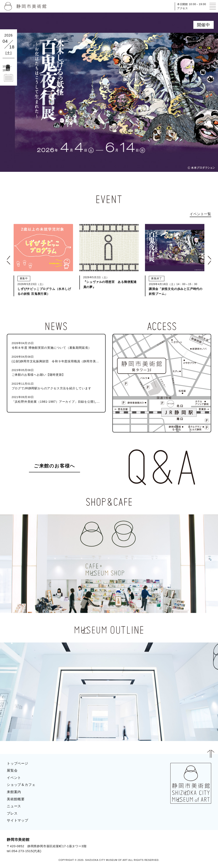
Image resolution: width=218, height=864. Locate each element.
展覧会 (12, 770)
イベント (14, 777)
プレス (12, 813)
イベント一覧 (200, 214)
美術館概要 (16, 799)
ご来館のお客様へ (54, 466)
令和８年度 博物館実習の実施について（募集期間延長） (56, 345)
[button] (8, 260)
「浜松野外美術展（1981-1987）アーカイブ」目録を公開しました (56, 399)
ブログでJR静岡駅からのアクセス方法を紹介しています (56, 386)
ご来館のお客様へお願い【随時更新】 (56, 372)
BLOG (202, 841)
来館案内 (14, 792)
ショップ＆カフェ (21, 784)
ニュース (14, 806)
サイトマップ (17, 820)
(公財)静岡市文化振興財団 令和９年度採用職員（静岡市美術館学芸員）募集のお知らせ (56, 359)
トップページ (17, 763)
